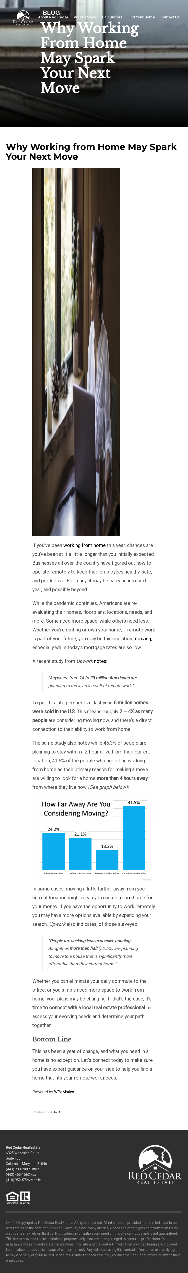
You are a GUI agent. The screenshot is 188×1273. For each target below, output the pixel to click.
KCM (57, 1111)
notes (100, 661)
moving (143, 639)
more (126, 898)
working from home (84, 545)
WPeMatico (64, 1092)
